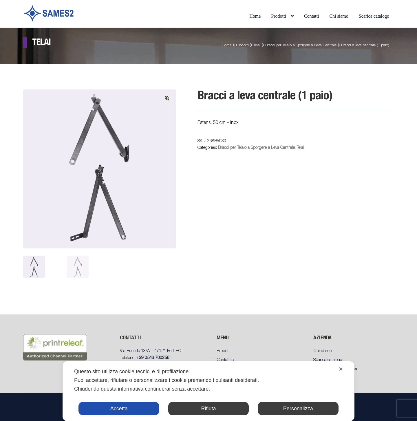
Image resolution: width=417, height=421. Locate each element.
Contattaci (226, 360)
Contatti (311, 16)
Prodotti (278, 16)
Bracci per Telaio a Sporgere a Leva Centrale (300, 45)
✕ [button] (341, 369)
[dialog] (208, 391)
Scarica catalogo (374, 16)
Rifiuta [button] (208, 408)
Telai (257, 45)
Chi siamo (338, 16)
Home (255, 16)
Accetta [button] (119, 408)
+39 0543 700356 (152, 358)
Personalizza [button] (298, 408)
